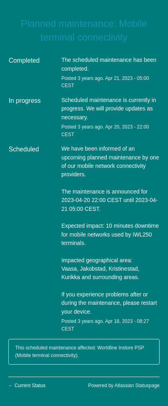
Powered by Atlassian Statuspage (124, 385)
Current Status (27, 385)
